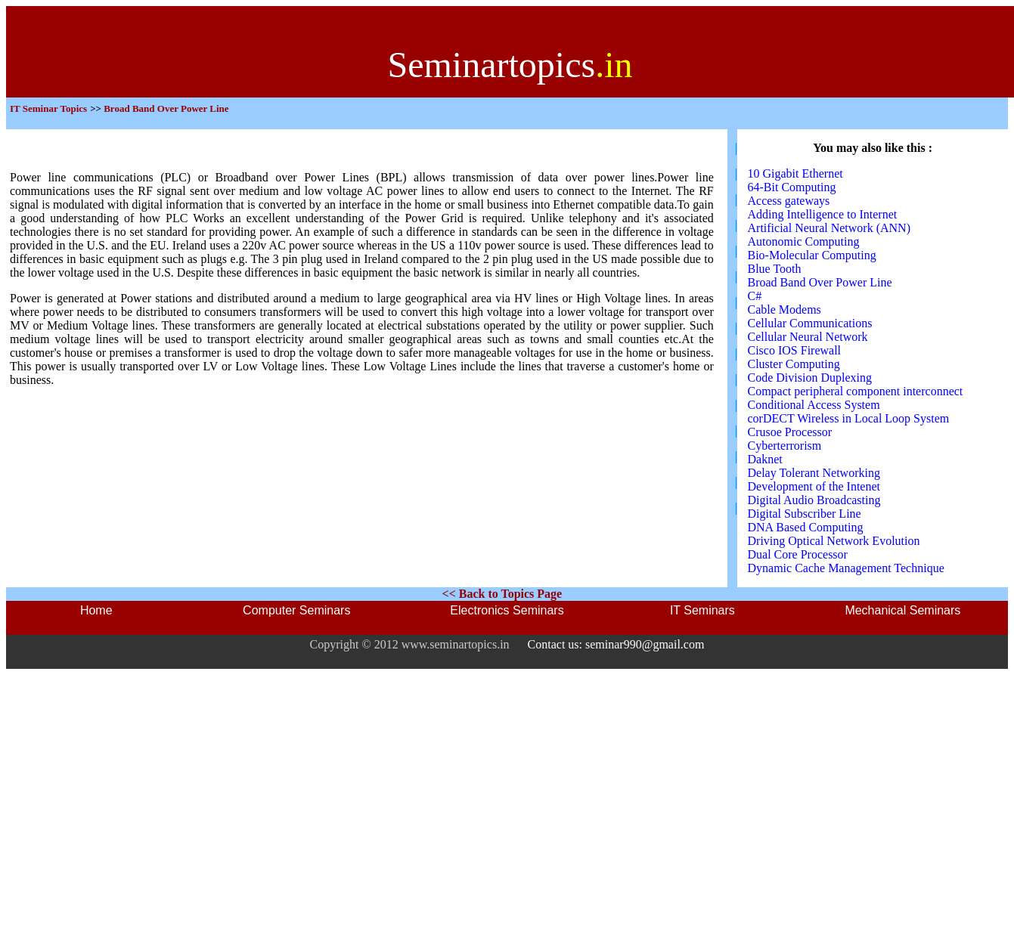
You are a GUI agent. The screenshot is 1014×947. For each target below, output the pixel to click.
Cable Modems (784, 309)
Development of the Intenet (814, 486)
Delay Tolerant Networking (814, 472)
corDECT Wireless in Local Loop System (849, 418)
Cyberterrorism (785, 445)
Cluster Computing (794, 363)
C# (755, 295)
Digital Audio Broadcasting (814, 500)
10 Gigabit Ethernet (795, 173)
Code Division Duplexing (810, 377)
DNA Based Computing (806, 527)
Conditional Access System (814, 404)
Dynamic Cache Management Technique (846, 568)
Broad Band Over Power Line (820, 282)
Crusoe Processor (790, 432)
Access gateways (789, 200)
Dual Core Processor (798, 554)
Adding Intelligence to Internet (823, 214)
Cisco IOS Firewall (795, 350)
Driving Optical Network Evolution (834, 540)
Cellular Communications (810, 323)
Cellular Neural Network (808, 336)
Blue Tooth (775, 268)
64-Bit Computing (792, 187)
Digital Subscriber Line (804, 513)
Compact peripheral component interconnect (855, 391)
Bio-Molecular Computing (812, 255)
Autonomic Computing (804, 241)
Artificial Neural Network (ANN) (829, 227)
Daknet (765, 459)
